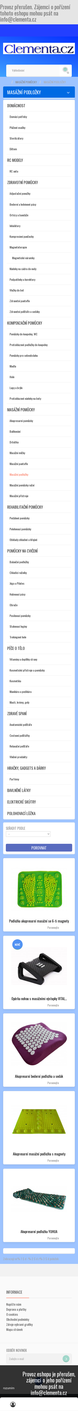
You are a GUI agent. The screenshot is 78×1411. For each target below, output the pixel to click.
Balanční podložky (19, 562)
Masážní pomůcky (26, 82)
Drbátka (14, 442)
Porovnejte (53, 927)
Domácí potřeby (18, 116)
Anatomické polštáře (21, 724)
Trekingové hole (18, 637)
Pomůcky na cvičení (22, 551)
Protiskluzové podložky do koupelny (28, 344)
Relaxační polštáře (19, 746)
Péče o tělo (16, 648)
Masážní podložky (19, 474)
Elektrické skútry (21, 802)
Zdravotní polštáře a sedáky (25, 311)
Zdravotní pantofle (20, 301)
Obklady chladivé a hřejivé (23, 539)
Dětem (13, 149)
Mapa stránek (14, 1329)
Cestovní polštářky (20, 735)
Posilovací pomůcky (20, 615)
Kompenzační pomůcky (24, 323)
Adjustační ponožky (20, 193)
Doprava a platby (16, 1309)
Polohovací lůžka (21, 813)
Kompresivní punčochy (21, 236)
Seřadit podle (15, 828)
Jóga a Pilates (17, 583)
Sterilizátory (16, 138)
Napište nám (13, 1304)
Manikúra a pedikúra (20, 691)
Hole (12, 377)
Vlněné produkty (18, 757)
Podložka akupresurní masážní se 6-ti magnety (39, 921)
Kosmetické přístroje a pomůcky (27, 670)
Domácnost (16, 105)
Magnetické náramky (23, 258)
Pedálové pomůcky (19, 518)
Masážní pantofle (19, 463)
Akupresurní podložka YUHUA (39, 1231)
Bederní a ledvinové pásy (23, 204)
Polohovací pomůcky (20, 529)
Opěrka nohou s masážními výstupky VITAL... (39, 998)
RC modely (15, 160)
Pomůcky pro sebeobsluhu (24, 355)
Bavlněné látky (19, 790)
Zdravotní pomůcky (22, 182)
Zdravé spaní (17, 713)
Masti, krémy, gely (19, 702)
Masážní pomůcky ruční (22, 485)
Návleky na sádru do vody (23, 269)
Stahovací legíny (18, 626)
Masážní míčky (17, 453)
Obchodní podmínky (17, 1319)
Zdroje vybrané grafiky (19, 1324)
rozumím (8, 1388)
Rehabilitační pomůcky (25, 507)
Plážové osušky (17, 127)
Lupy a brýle (16, 387)
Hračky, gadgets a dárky (26, 768)
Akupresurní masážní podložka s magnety (39, 1153)
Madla (13, 366)
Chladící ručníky (18, 572)
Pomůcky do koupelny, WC (23, 334)
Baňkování (15, 431)
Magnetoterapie (18, 247)
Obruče (13, 605)
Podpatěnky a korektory (22, 279)
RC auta (14, 171)
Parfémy (14, 779)
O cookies (12, 1314)
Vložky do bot (17, 290)
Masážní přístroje (19, 496)
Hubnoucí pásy (17, 594)
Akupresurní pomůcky (21, 420)
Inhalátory (15, 225)
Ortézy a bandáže (19, 215)
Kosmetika (15, 681)
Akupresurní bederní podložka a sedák (39, 1076)
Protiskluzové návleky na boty (25, 398)
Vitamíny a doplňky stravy (23, 659)
